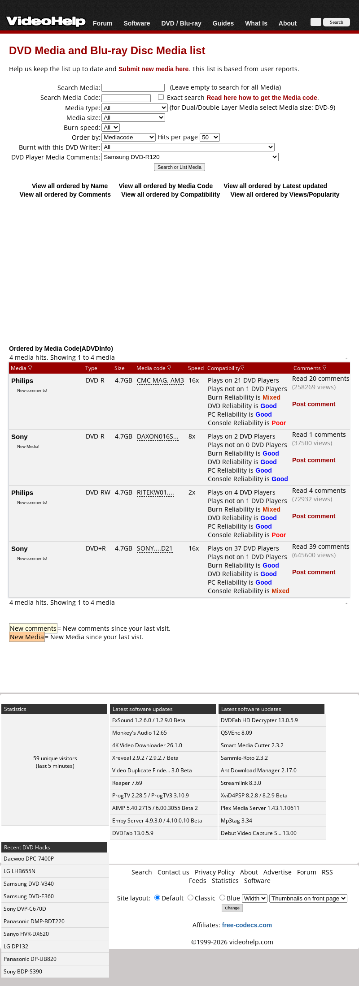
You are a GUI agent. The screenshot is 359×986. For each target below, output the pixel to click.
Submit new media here (153, 69)
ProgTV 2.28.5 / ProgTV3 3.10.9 (150, 795)
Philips (22, 380)
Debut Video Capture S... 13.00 (259, 833)
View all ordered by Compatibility (170, 194)
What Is (256, 23)
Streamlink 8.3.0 (241, 783)
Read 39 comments (321, 546)
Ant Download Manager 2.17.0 (259, 770)
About (288, 23)
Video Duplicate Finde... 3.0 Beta (152, 770)
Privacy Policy (215, 872)
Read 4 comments (319, 490)
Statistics (225, 880)
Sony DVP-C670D (25, 909)
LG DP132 (16, 946)
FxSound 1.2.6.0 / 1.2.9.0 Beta (148, 720)
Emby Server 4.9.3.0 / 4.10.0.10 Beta (157, 820)
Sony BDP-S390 (23, 971)
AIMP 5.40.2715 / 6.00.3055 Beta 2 (155, 808)
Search (141, 872)
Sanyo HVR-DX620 (26, 934)
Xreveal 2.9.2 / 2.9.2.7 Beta (145, 758)
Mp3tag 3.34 (236, 820)
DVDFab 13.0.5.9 (132, 833)
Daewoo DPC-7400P (29, 858)
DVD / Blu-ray (181, 23)
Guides (223, 23)
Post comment (313, 404)
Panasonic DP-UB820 (30, 959)
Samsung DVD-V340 (29, 883)
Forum (103, 23)
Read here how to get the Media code (261, 97)
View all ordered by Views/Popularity (285, 194)
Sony (19, 436)
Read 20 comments (321, 378)
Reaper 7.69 (127, 783)
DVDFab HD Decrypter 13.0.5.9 (259, 720)
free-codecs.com (247, 925)
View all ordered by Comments (65, 194)
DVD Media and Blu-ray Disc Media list (107, 50)
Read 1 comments (319, 434)
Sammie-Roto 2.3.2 (244, 758)
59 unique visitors (55, 758)
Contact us (173, 872)
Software (136, 23)
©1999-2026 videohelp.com (232, 942)
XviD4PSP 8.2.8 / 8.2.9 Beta (254, 795)
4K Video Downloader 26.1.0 (147, 745)
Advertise (277, 872)
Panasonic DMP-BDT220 (34, 921)
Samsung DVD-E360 (29, 896)
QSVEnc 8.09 (236, 732)
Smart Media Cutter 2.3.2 (252, 745)
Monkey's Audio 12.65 (139, 732)
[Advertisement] (179, 271)
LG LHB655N (19, 871)
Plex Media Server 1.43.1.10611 (260, 808)
